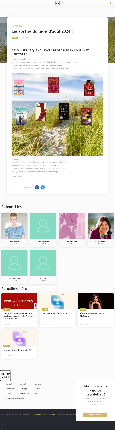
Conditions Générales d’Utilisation (44, 414)
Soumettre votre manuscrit (16, 398)
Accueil (9, 384)
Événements (11, 389)
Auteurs (9, 393)
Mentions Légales (24, 414)
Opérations (24, 393)
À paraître (23, 384)
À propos (38, 384)
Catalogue (24, 389)
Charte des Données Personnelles (68, 414)
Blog (5, 11)
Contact (37, 389)
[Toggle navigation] (4, 3)
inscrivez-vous (95, 415)
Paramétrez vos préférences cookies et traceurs (16, 425)
